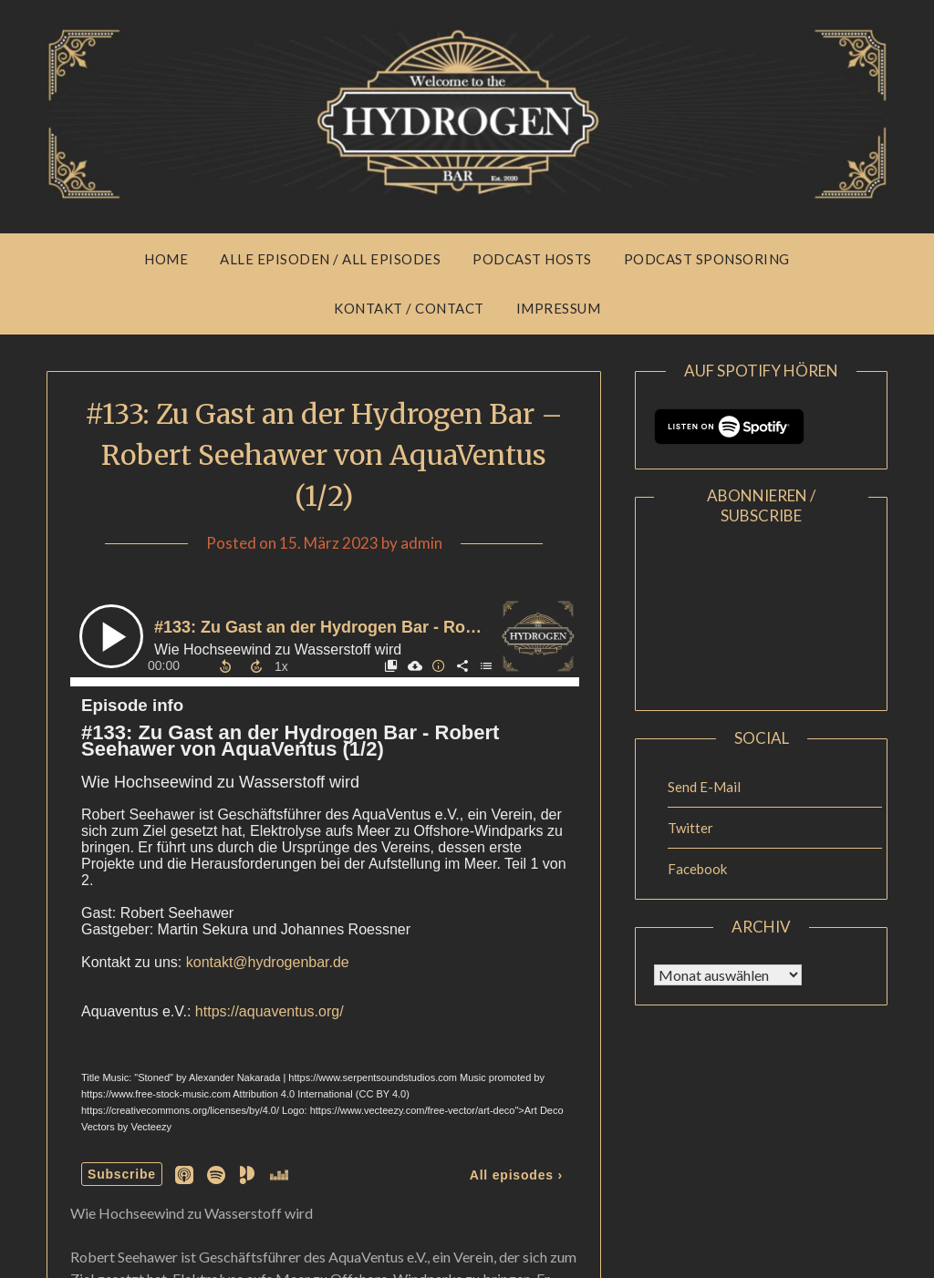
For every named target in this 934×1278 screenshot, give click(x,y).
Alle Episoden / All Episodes (330, 259)
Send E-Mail (704, 786)
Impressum (558, 308)
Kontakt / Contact (409, 308)
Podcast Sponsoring (707, 259)
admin (421, 542)
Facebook (697, 869)
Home (166, 259)
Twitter (690, 827)
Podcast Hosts (532, 259)
